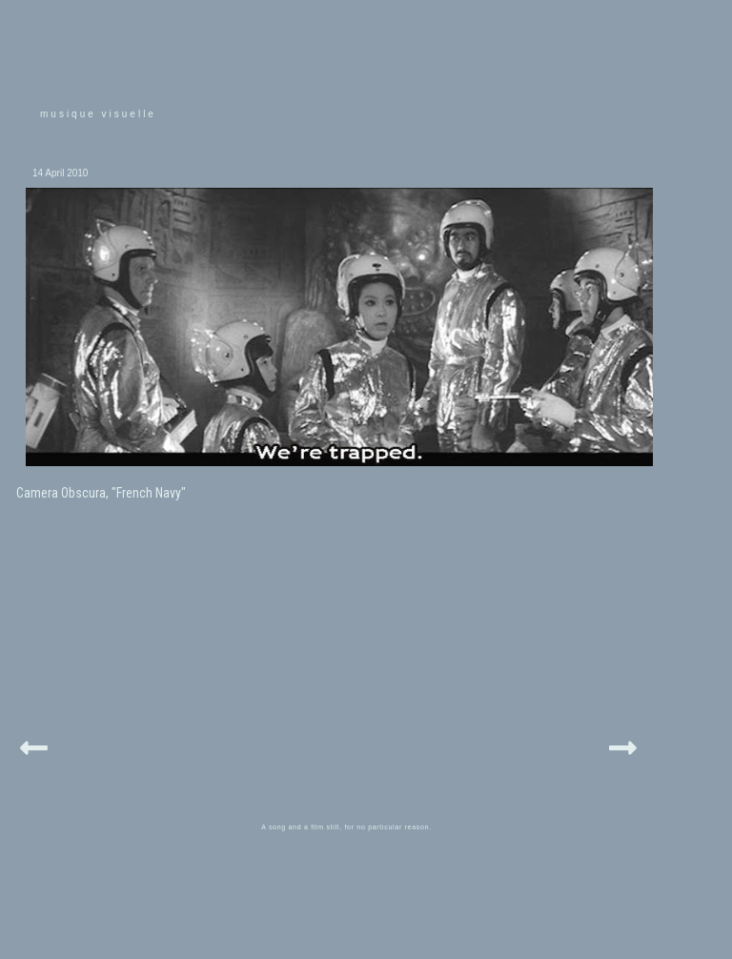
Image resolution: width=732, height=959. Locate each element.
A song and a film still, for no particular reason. (346, 827)
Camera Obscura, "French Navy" (101, 492)
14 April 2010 (60, 173)
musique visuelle (98, 114)
